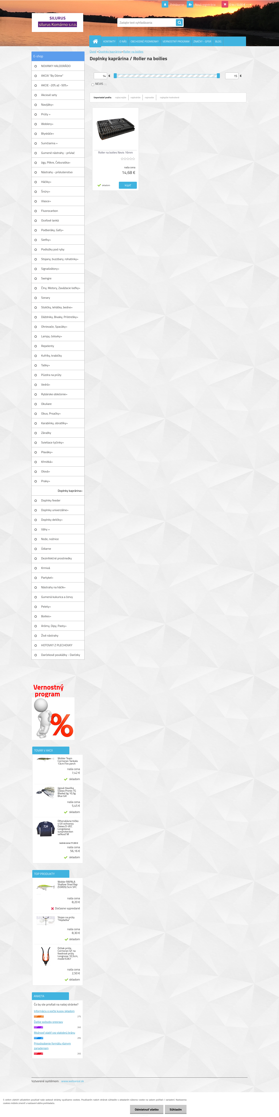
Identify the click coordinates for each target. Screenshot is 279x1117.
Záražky (46, 432)
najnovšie (149, 97)
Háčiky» (46, 181)
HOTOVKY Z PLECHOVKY (56, 645)
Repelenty (47, 346)
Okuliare (46, 403)
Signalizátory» (50, 268)
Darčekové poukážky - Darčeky (60, 654)
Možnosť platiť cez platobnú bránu (54, 1032)
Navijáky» (47, 104)
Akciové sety (49, 95)
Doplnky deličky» (52, 519)
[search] (179, 22)
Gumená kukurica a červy (57, 597)
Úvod (93, 51)
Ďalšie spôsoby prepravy (48, 1022)
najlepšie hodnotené (169, 97)
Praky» (45, 481)
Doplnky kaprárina (110, 51)
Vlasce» (46, 201)
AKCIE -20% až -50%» (54, 85)
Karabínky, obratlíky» (54, 423)
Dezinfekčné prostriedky (56, 558)
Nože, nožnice (50, 539)
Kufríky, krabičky (51, 355)
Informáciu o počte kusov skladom (54, 1011)
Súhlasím (176, 1109)
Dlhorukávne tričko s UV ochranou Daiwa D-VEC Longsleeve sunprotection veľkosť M (68, 828)
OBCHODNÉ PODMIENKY (145, 41)
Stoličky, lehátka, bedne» (57, 307)
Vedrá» (45, 384)
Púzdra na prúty (51, 375)
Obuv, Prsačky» (51, 413)
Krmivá (45, 568)
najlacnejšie (120, 97)
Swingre (46, 278)
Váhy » (45, 529)
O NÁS (123, 41)
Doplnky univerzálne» (54, 510)
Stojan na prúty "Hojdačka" (66, 918)
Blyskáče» (47, 133)
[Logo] (57, 22)
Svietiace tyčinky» (52, 442)
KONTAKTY (109, 41)
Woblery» (47, 124)
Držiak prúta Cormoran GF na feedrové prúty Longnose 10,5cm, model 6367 (68, 953)
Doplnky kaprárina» (70, 490)
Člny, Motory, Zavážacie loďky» (60, 288)
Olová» (45, 471)
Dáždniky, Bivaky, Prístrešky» (59, 317)
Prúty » (45, 114)
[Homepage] (96, 41)
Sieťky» (46, 239)
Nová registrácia (205, 4)
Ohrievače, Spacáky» (54, 326)
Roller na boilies (133, 51)
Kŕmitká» (47, 461)
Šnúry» (45, 191)
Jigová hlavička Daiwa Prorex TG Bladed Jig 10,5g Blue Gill (67, 792)
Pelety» (46, 606)
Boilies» (46, 616)
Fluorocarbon (49, 210)
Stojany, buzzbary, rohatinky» (59, 259)
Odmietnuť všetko (147, 1109)
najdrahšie (135, 97)
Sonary (45, 297)
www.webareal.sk (72, 1081)
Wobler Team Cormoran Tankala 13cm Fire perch (68, 761)
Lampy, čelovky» (51, 336)
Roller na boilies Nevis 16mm (115, 152)
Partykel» (47, 577)
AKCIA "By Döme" (52, 75)
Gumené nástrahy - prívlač (58, 152)
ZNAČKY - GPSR (202, 41)
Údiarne (46, 548)
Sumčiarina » (49, 143)
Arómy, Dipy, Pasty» (54, 626)
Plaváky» (47, 452)
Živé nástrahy (49, 635)
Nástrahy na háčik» (53, 587)
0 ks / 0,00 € (237, 4)
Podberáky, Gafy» (52, 230)
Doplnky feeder (50, 500)
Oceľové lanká (50, 220)
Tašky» (45, 365)
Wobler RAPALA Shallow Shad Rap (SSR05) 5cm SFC (68, 884)
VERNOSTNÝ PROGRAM (176, 41)
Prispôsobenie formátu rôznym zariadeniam (52, 1045)
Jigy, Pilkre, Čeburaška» (55, 162)
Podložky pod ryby (52, 249)
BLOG (218, 41)
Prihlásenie (177, 4)
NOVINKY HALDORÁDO (56, 66)
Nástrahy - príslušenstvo (57, 172)
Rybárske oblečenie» (54, 394)
